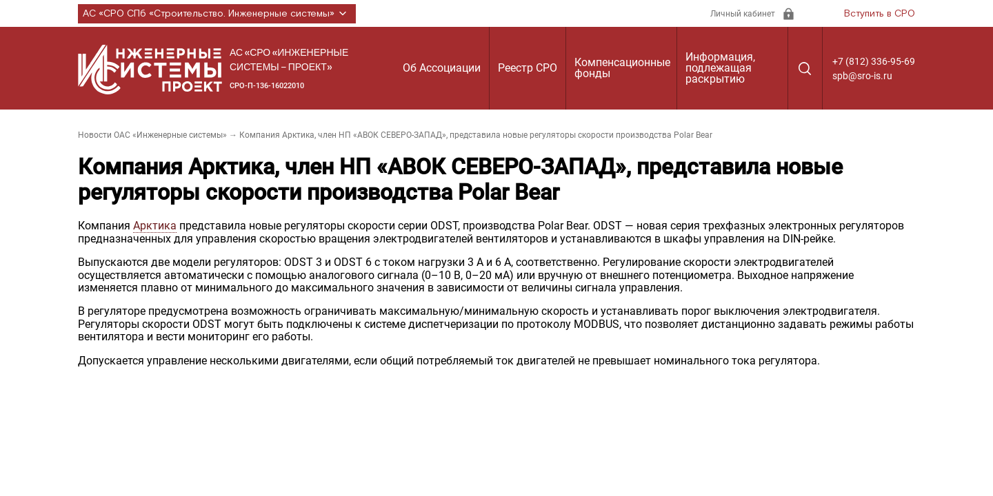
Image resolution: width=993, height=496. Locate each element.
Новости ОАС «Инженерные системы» (152, 135)
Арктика (155, 225)
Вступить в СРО (879, 14)
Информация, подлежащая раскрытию (720, 67)
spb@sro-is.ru (862, 75)
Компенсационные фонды (622, 68)
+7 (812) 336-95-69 (873, 61)
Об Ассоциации (442, 67)
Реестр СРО (527, 67)
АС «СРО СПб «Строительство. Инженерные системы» (217, 14)
